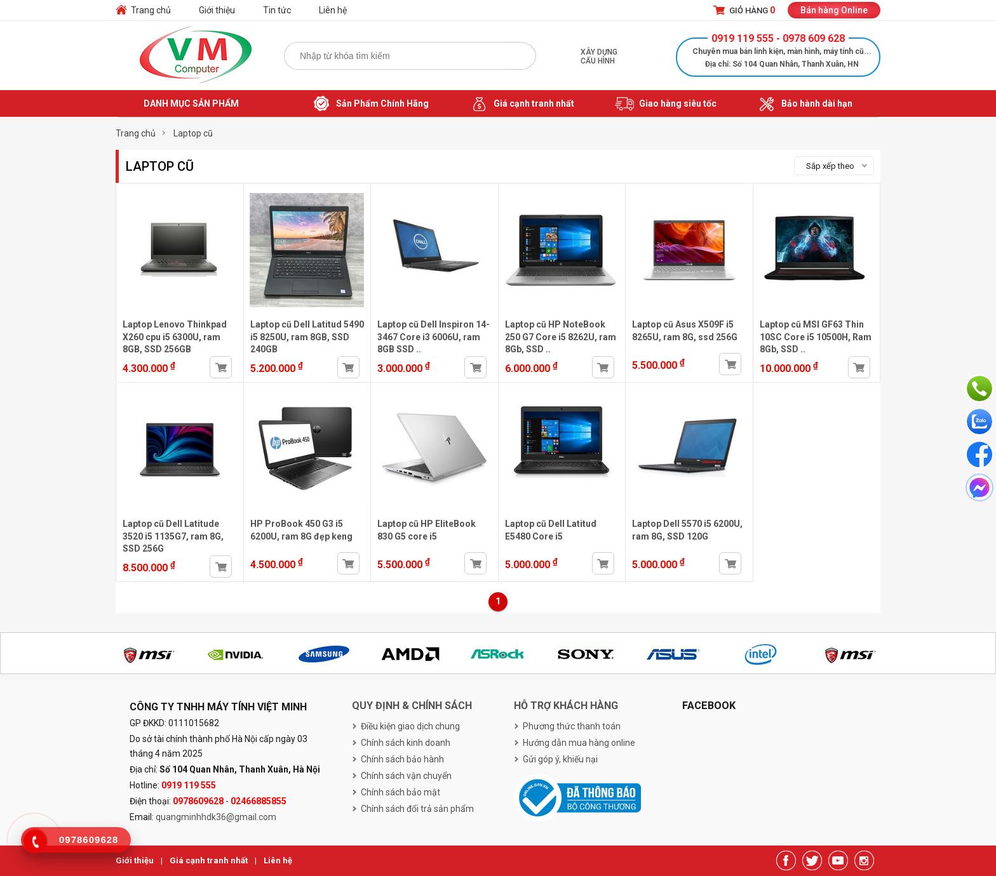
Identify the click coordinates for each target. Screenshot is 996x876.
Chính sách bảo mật (400, 792)
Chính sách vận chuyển (406, 776)
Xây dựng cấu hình (599, 56)
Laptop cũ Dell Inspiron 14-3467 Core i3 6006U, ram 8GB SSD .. (433, 336)
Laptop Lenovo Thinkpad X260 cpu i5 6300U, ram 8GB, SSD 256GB (175, 336)
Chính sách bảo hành (402, 759)
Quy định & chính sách (412, 706)
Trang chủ (151, 10)
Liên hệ (333, 10)
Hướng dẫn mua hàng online (579, 743)
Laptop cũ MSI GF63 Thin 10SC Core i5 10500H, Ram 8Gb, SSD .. (816, 336)
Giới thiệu (217, 10)
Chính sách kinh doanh (405, 743)
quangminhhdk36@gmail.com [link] (216, 817)
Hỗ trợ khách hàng (566, 706)
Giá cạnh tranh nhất (521, 104)
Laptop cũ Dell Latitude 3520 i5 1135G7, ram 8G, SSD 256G (173, 536)
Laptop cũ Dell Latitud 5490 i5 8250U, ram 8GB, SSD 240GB (307, 336)
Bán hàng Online (834, 10)
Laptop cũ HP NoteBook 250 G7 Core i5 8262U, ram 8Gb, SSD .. (560, 336)
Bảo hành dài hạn (804, 104)
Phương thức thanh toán (572, 726)
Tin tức (277, 10)
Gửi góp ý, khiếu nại (560, 759)
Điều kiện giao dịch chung (410, 726)
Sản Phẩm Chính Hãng (370, 104)
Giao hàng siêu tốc (666, 104)
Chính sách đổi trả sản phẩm (417, 809)
